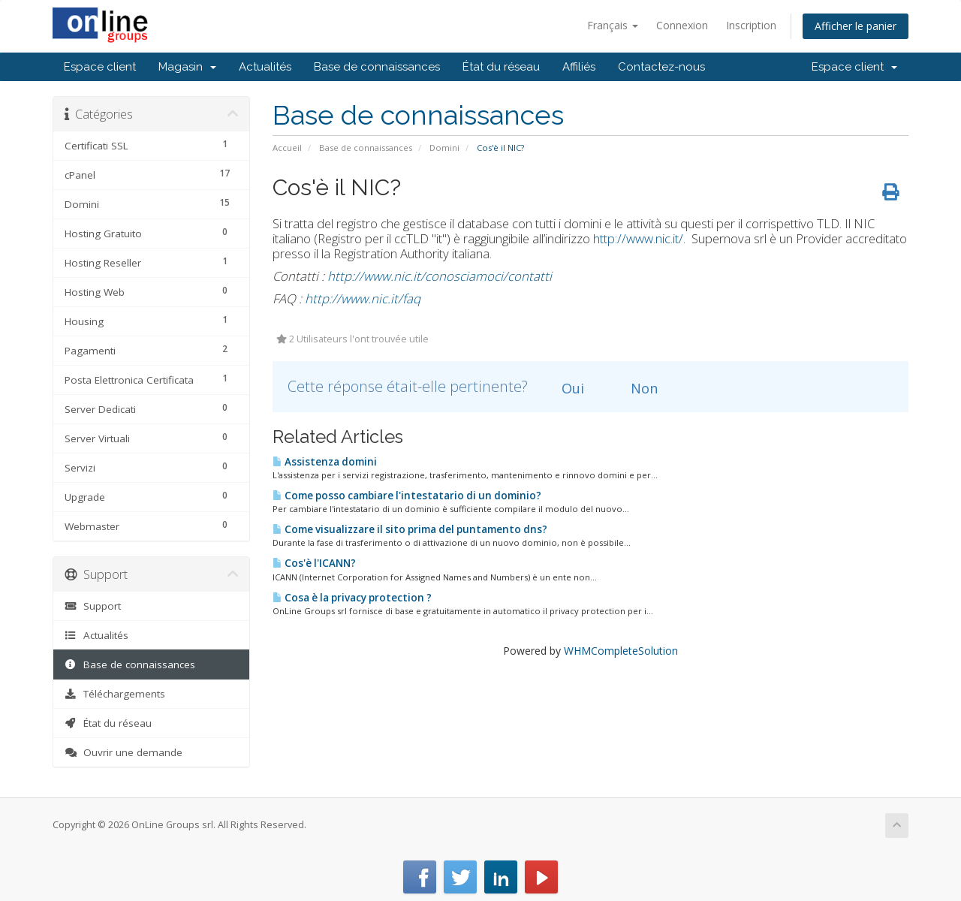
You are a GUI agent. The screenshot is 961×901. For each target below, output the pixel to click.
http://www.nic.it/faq (362, 298)
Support (93, 606)
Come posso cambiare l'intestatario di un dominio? (407, 495)
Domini (444, 147)
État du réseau (501, 67)
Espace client (100, 67)
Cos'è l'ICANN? (314, 563)
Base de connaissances (377, 67)
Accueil (287, 147)
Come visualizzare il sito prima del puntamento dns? (410, 529)
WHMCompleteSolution (621, 650)
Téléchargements (115, 694)
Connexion (682, 25)
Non (635, 388)
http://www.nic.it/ (638, 238)
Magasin (187, 67)
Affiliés (578, 67)
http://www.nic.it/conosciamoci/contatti (439, 276)
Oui (564, 388)
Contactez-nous (661, 67)
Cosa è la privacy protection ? (352, 597)
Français (612, 25)
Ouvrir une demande (123, 752)
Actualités (265, 67)
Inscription (751, 25)
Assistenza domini (325, 462)
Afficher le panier (855, 26)
